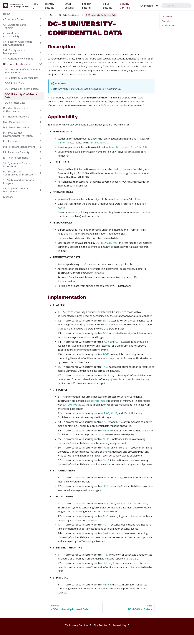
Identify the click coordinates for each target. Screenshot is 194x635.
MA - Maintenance (13, 122)
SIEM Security (107, 5)
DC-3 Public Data (14, 83)
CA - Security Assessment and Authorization (17, 43)
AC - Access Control (14, 19)
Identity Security (49, 5)
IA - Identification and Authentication (15, 109)
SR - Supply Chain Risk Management (15, 190)
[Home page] (51, 15)
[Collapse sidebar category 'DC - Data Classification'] (40, 64)
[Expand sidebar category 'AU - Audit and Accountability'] (40, 35)
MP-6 (106, 430)
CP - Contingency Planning (18, 58)
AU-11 (118, 341)
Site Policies (102, 625)
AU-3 (119, 503)
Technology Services (78, 625)
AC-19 (106, 354)
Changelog (146, 5)
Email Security (69, 5)
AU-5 (133, 503)
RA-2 (106, 413)
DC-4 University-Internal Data (22, 88)
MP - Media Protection (16, 127)
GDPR (61, 207)
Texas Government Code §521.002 (128, 147)
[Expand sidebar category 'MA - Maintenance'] (40, 122)
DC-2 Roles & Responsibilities (21, 78)
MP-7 (119, 422)
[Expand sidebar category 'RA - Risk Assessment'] (40, 157)
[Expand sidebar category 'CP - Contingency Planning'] (40, 58)
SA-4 (105, 320)
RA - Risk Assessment (15, 157)
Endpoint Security (87, 5)
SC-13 (126, 413)
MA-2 (106, 375)
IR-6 (105, 554)
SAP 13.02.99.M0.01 (99, 142)
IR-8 (105, 563)
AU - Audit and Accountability (11, 35)
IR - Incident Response (16, 116)
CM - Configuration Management (14, 51)
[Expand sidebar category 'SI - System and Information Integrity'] (40, 181)
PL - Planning (10, 141)
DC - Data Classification (16, 64)
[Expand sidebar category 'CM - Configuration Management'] (40, 52)
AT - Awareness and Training (14, 26)
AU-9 (105, 516)
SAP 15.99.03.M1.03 (106, 242)
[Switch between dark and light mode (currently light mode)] (157, 5)
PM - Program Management (19, 146)
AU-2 (112, 503)
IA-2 (105, 366)
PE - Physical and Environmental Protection (18, 134)
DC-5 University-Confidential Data (21, 96)
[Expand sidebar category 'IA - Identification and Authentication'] (40, 110)
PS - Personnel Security (16, 152)
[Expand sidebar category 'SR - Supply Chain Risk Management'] (40, 190)
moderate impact (98, 400)
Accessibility (121, 625)
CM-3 (106, 460)
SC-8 (106, 477)
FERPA (61, 142)
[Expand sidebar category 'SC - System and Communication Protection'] (40, 173)
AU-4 (126, 503)
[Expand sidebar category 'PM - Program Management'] (40, 146)
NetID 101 (34, 5)
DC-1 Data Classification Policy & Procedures (22, 71)
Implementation (169, 25)
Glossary (8, 197)
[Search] (176, 5)
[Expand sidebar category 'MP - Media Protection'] (40, 127)
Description (167, 16)
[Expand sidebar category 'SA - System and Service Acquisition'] (40, 165)
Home (6, 14)
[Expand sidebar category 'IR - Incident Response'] (40, 116)
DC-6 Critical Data (15, 102)
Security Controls (125, 5)
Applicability (167, 21)
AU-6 (107, 341)
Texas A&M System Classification (87, 88)
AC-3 (105, 333)
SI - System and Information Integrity (19, 181)
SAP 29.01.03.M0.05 (73, 404)
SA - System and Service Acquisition (16, 164)
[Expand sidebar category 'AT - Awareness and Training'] (40, 26)
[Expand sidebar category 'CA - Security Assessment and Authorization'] (40, 43)
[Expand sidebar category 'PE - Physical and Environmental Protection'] (40, 134)
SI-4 (106, 503)
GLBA (136, 199)
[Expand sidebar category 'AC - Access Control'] (40, 19)
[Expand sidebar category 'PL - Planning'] (40, 141)
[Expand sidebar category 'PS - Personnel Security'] (40, 152)
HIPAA (82, 173)
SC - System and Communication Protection (18, 173)
